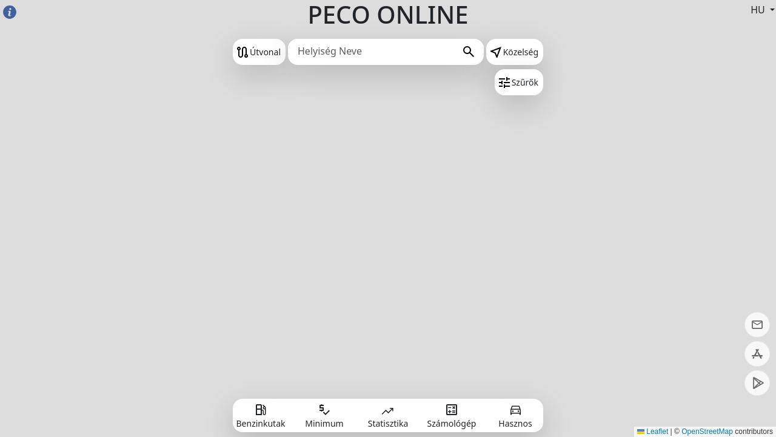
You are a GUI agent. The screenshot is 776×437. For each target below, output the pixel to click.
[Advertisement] (84, 218)
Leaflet (652, 431)
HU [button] (759, 9)
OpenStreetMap (707, 431)
